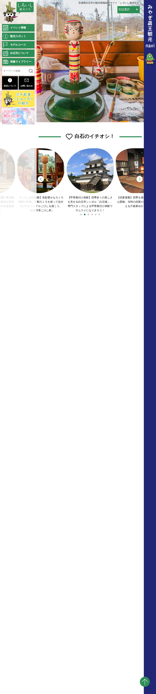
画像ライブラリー (20, 61)
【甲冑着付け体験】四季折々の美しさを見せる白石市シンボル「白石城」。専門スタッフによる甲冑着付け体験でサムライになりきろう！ (90, 181)
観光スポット (18, 36)
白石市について (19, 53)
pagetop (145, 682)
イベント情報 (18, 27)
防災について (10, 82)
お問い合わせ (27, 82)
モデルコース (18, 44)
